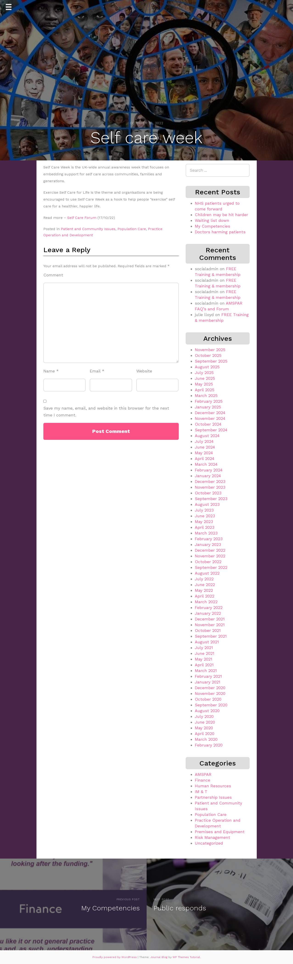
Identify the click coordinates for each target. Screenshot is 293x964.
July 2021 (204, 647)
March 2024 (206, 464)
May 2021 (203, 659)
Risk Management (212, 837)
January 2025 (208, 407)
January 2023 (208, 544)
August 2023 (207, 504)
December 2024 (210, 412)
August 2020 (207, 710)
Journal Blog (159, 957)
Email (97, 371)
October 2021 (208, 630)
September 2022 (211, 567)
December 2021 (210, 619)
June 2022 (205, 584)
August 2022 (207, 573)
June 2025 (205, 378)
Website (144, 371)
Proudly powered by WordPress (115, 957)
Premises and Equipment (220, 831)
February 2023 (209, 538)
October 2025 (208, 355)
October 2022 (208, 561)
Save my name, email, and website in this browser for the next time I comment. (106, 412)
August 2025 (207, 366)
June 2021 (204, 653)
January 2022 (208, 613)
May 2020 (204, 727)
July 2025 (204, 372)
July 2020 (204, 716)
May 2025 (204, 384)
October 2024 (208, 424)
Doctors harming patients (220, 231)
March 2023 (206, 533)
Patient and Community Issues (88, 229)
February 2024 (209, 470)
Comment (53, 275)
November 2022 (210, 556)
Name (51, 371)
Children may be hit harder (221, 214)
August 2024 (207, 435)
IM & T (201, 791)
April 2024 (204, 458)
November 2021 (210, 624)
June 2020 (205, 722)
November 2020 (210, 693)
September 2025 (211, 361)
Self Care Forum (82, 217)
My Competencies (212, 226)
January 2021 (207, 682)
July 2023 (204, 510)
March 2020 (206, 739)
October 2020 (208, 699)
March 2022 (206, 601)
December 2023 (210, 481)
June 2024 (205, 447)
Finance (202, 780)
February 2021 (208, 676)
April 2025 (204, 389)
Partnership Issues (213, 797)
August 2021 (207, 641)
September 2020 (211, 704)
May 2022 (204, 590)
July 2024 (204, 441)
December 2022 (210, 550)
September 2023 (211, 498)
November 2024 (210, 418)
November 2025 (210, 349)
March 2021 (206, 670)
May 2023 (204, 521)
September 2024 (211, 429)
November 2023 (210, 487)
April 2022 (204, 596)
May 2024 (204, 452)
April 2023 (204, 527)
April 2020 (204, 733)
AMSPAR (203, 774)
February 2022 (209, 607)
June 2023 (205, 515)
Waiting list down (212, 220)
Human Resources (213, 785)
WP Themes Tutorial (186, 957)
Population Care (131, 229)
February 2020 (209, 745)
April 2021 (204, 664)
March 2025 (206, 395)
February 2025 (209, 401)
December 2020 (210, 687)
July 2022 (204, 578)
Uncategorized (209, 843)
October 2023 (208, 492)
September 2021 (211, 636)
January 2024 (208, 475)
